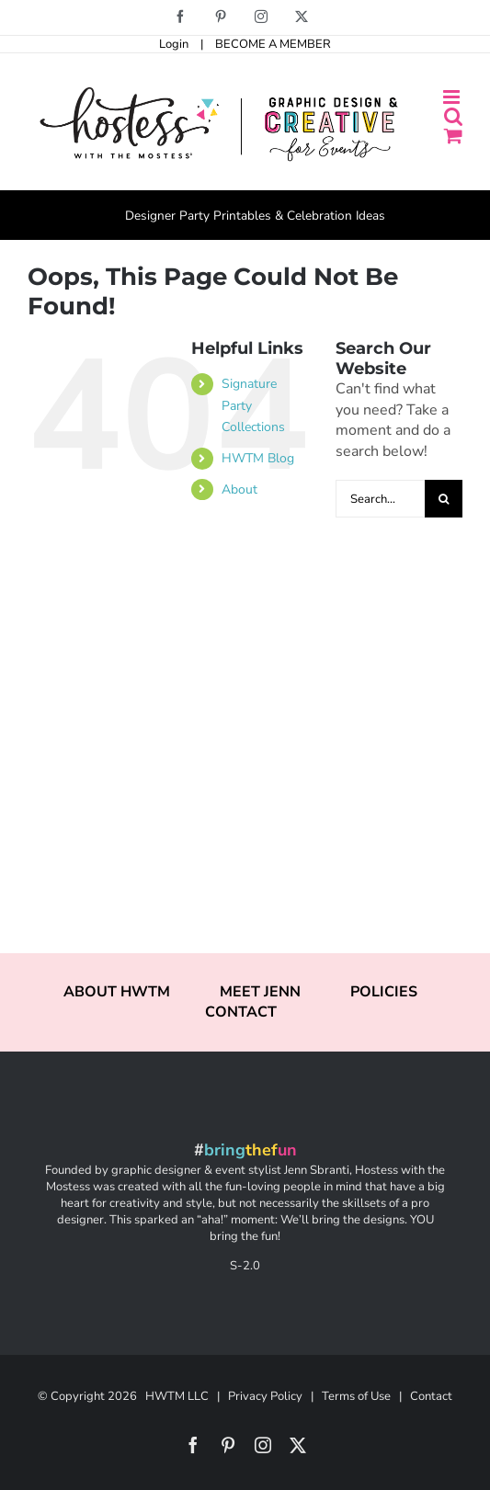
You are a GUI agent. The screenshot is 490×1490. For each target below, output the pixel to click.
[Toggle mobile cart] (453, 135)
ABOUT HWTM (116, 992)
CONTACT (241, 1012)
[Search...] (380, 499)
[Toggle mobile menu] (452, 97)
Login (173, 44)
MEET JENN (260, 992)
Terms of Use (356, 1396)
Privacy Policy (265, 1396)
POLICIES (383, 992)
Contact (431, 1396)
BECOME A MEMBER (273, 44)
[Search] (443, 499)
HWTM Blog (258, 458)
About (239, 489)
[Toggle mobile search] (453, 116)
